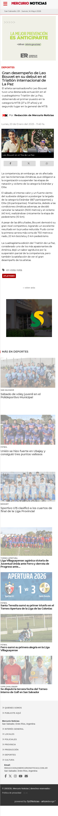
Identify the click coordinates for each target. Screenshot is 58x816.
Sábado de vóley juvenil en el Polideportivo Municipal (21, 396)
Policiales (9, 739)
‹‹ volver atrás (29, 288)
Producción (10, 749)
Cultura (8, 760)
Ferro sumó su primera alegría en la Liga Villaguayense (25, 649)
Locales (8, 734)
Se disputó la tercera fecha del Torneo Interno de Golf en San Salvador (24, 691)
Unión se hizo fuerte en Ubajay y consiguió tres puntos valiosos (23, 453)
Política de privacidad (11, 793)
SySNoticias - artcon (37, 801)
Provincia (9, 744)
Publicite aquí (11, 713)
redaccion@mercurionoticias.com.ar (26, 768)
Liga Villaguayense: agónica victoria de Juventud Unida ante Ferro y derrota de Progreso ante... (25, 563)
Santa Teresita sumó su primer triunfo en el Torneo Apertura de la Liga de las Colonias (27, 607)
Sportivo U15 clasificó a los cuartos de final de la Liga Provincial (26, 509)
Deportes (9, 755)
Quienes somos (12, 708)
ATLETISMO (9, 276)
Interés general (13, 729)
